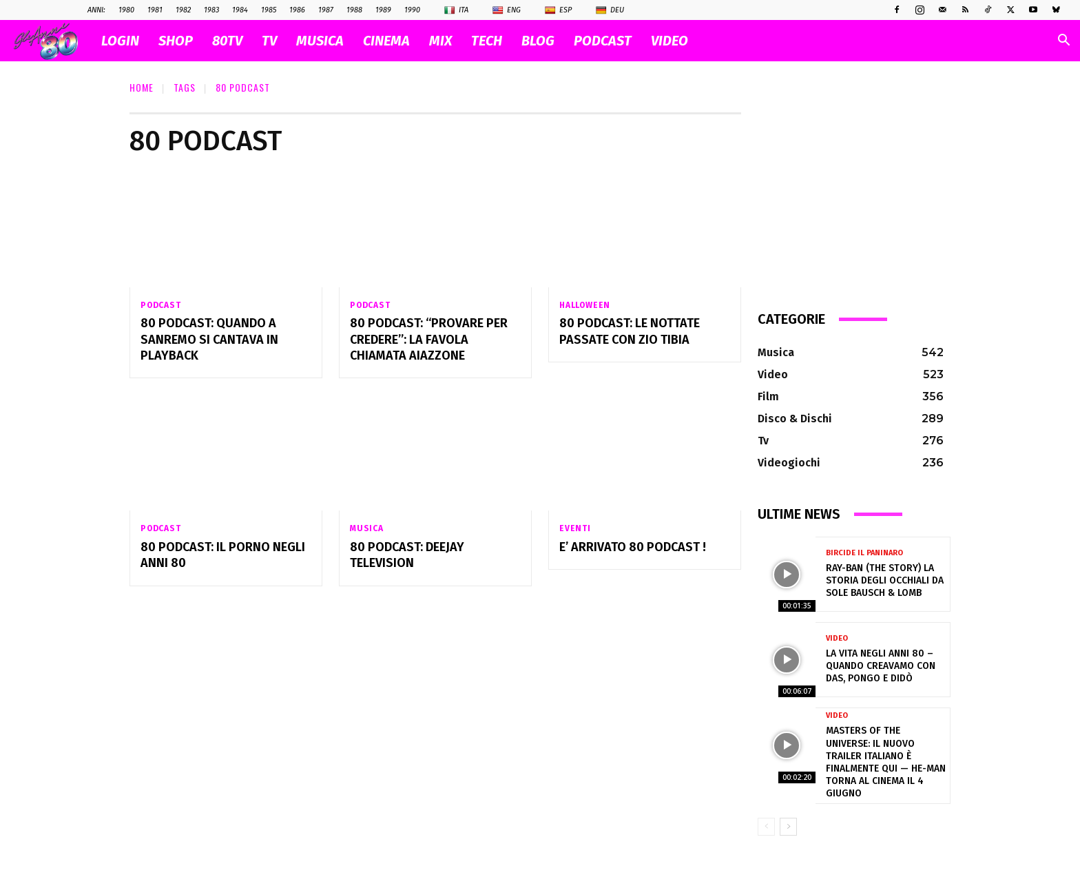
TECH (486, 40)
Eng (506, 10)
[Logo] (53, 41)
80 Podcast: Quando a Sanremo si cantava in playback (209, 340)
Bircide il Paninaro (864, 553)
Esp (558, 10)
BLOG (537, 40)
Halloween (584, 305)
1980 (126, 10)
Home (141, 87)
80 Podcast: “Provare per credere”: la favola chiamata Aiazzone (429, 340)
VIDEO (669, 40)
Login (120, 40)
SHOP (175, 40)
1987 (325, 10)
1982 (183, 10)
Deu (610, 10)
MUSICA (320, 40)
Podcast (161, 305)
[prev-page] (766, 827)
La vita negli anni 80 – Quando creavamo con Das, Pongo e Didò (880, 666)
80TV (227, 40)
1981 (155, 10)
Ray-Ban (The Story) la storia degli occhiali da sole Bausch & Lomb (885, 580)
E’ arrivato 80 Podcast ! (632, 547)
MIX (440, 40)
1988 (354, 10)
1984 (240, 10)
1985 (268, 10)
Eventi (575, 529)
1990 (412, 10)
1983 (211, 10)
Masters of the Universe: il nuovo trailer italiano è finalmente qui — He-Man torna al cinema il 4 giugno (886, 762)
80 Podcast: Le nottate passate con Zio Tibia (629, 331)
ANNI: (96, 10)
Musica (367, 529)
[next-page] (788, 827)
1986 (297, 10)
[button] (1063, 41)
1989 (383, 10)
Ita (456, 10)
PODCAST (603, 40)
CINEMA (386, 40)
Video (837, 638)
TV (269, 40)
